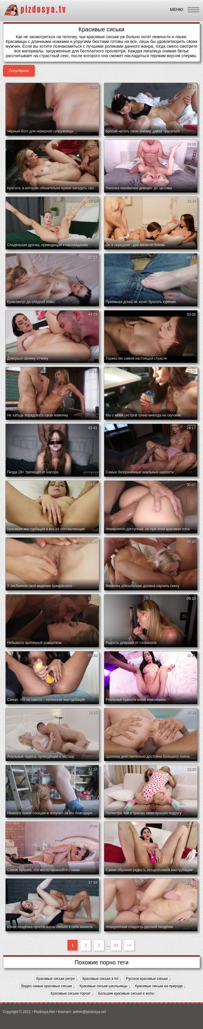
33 (115, 945)
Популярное (19, 71)
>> (129, 945)
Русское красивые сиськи (147, 979)
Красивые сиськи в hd (100, 979)
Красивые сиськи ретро (55, 979)
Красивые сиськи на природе (159, 986)
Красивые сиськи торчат (71, 993)
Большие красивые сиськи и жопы (126, 993)
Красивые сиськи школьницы (104, 986)
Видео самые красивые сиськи (46, 986)
